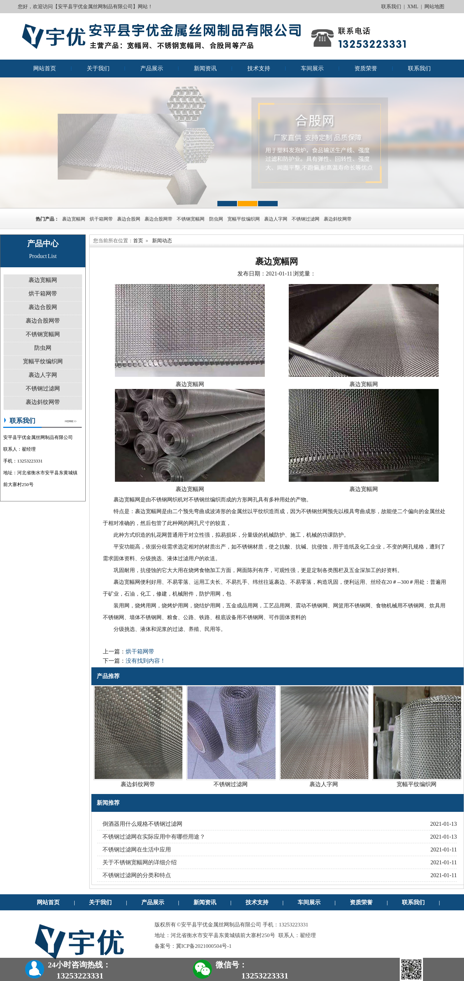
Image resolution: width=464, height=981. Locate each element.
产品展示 (151, 68)
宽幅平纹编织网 (243, 219)
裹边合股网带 (158, 219)
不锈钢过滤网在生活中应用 (136, 849)
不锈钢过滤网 (305, 219)
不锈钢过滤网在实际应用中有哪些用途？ (153, 837)
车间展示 (312, 68)
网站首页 (44, 68)
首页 (138, 240)
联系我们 (391, 6)
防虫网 (216, 219)
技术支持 (258, 68)
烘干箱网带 (101, 219)
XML (412, 6)
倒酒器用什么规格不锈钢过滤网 (142, 824)
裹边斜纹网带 (338, 219)
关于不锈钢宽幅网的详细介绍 (139, 862)
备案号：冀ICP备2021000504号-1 (193, 946)
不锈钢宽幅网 (191, 219)
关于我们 (98, 68)
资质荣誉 (365, 68)
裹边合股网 (128, 219)
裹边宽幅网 (73, 219)
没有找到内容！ (146, 661)
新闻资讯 (205, 68)
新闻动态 (162, 240)
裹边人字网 (275, 219)
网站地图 (434, 6)
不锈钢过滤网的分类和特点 (136, 875)
